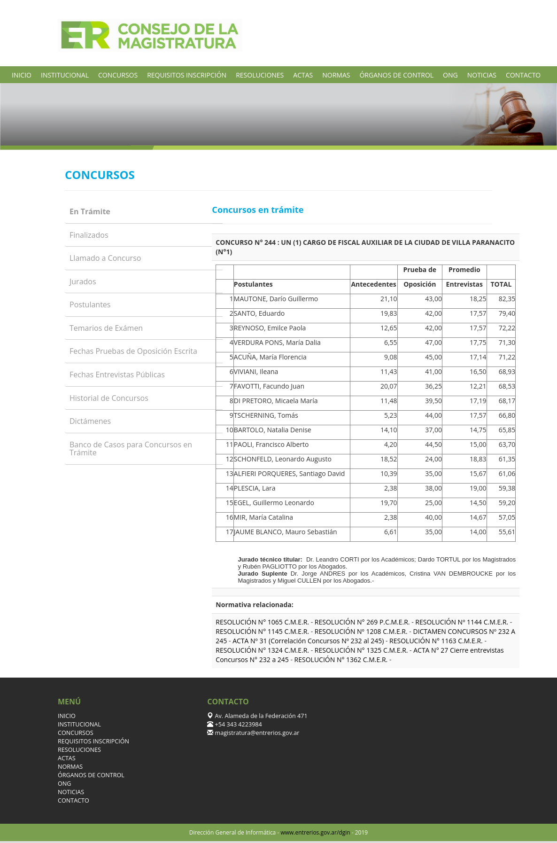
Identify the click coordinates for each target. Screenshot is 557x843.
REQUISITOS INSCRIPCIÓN (186, 74)
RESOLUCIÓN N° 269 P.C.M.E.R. (362, 621)
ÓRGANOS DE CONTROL (396, 74)
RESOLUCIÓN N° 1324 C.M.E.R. (262, 650)
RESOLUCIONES (260, 74)
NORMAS (336, 74)
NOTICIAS (481, 74)
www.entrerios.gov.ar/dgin (315, 832)
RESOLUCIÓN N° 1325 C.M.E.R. (361, 650)
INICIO (21, 74)
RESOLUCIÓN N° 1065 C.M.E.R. (262, 621)
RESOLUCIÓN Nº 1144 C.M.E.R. (461, 621)
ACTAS (303, 74)
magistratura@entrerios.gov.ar (256, 733)
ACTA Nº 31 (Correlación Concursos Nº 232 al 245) (308, 640)
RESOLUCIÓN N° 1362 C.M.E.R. (341, 659)
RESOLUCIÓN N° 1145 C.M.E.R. (262, 631)
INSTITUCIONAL (65, 74)
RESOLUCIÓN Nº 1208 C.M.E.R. (361, 631)
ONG (450, 74)
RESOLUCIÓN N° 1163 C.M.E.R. (436, 640)
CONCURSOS (118, 74)
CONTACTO (523, 74)
